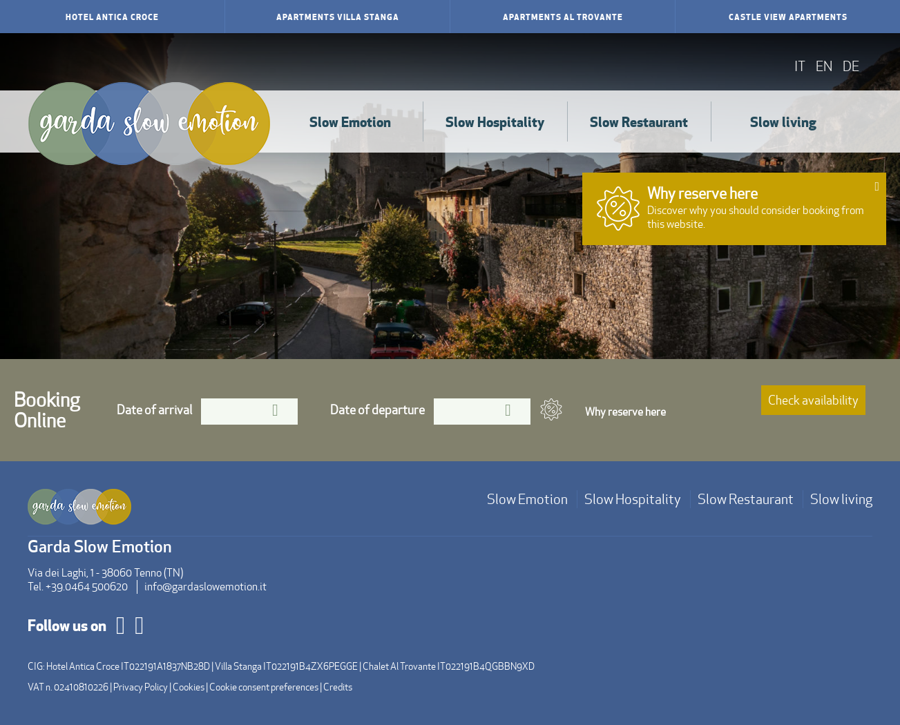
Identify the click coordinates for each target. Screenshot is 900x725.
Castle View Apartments (788, 16)
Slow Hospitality (495, 121)
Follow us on (67, 625)
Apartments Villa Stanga (337, 16)
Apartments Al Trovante (563, 16)
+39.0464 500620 (87, 586)
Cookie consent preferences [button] (263, 687)
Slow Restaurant (639, 121)
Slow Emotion (350, 121)
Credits (337, 687)
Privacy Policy (140, 687)
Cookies (188, 687)
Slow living (783, 121)
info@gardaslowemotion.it (205, 586)
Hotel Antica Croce (112, 16)
